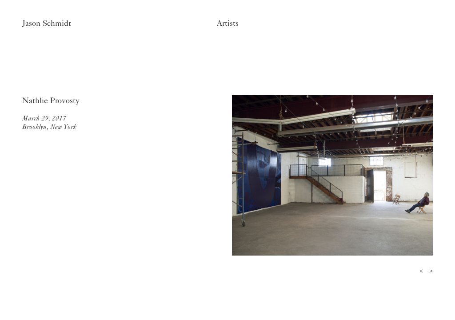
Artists (228, 23)
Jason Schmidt (46, 23)
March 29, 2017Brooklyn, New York (49, 122)
